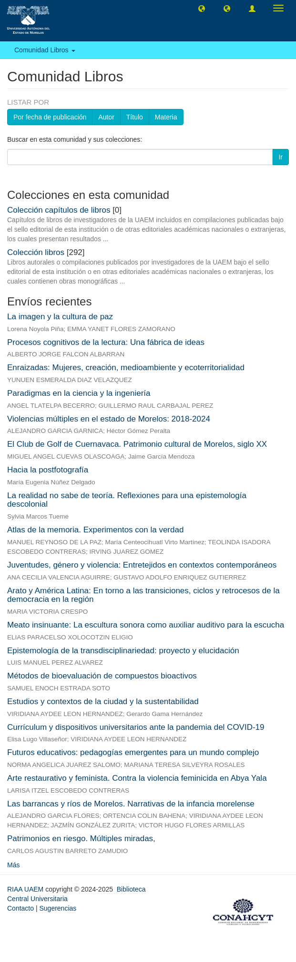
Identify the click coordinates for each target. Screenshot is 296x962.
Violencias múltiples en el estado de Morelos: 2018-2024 (108, 418)
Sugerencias (57, 908)
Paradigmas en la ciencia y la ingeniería (79, 393)
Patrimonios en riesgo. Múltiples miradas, (81, 838)
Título (134, 117)
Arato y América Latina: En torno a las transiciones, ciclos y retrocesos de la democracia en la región (143, 595)
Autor (106, 117)
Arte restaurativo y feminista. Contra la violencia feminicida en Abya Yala (137, 778)
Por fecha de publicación (49, 117)
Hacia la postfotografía (47, 469)
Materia (166, 117)
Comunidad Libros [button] (44, 50)
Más (13, 865)
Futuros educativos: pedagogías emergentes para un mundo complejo (133, 752)
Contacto (20, 908)
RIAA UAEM (26, 889)
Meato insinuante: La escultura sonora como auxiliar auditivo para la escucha (145, 624)
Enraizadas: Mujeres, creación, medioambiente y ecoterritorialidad (126, 367)
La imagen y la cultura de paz (60, 316)
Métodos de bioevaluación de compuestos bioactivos (102, 675)
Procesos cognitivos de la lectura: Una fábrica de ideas (105, 342)
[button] (201, 8)
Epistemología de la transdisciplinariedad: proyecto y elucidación (123, 650)
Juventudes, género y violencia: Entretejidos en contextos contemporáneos (141, 564)
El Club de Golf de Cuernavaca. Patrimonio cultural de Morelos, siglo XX (137, 444)
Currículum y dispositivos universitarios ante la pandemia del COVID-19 (136, 727)
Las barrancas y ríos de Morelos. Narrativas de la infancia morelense (131, 803)
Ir (280, 157)
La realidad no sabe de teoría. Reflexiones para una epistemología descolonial (126, 500)
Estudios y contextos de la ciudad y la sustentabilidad (103, 701)
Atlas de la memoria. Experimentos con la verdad (95, 529)
